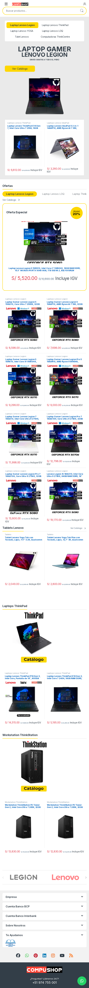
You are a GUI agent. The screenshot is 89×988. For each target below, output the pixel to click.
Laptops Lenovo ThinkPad (18, 123)
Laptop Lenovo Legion (19, 193)
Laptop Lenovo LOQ (53, 193)
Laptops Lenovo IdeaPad (58, 123)
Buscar (81, 11)
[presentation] (86, 877)
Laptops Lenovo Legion (15, 299)
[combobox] (40, 11)
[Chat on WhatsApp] (81, 980)
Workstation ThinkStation (16, 802)
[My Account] (85, 4)
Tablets (8, 534)
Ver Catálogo (20, 68)
